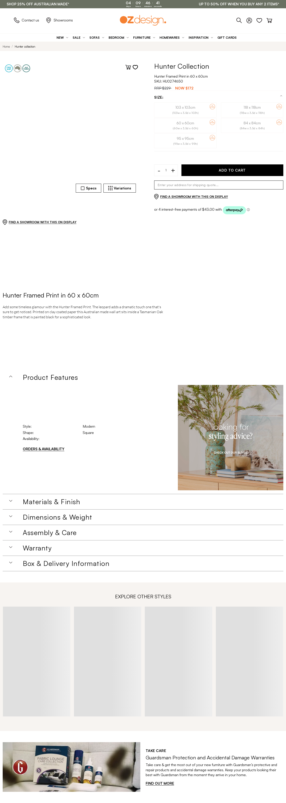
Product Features (50, 377)
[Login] (251, 19)
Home (6, 46)
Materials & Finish (51, 502)
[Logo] (143, 20)
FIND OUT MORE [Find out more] (160, 783)
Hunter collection (25, 46)
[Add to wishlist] (135, 67)
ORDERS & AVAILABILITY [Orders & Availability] (43, 449)
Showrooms (59, 20)
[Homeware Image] (230, 438)
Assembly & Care (50, 533)
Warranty (37, 548)
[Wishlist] (262, 19)
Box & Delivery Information (66, 563)
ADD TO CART (232, 170)
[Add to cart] (128, 67)
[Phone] (241, 19)
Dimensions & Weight (57, 517)
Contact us (26, 20)
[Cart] (269, 19)
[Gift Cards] (227, 37)
